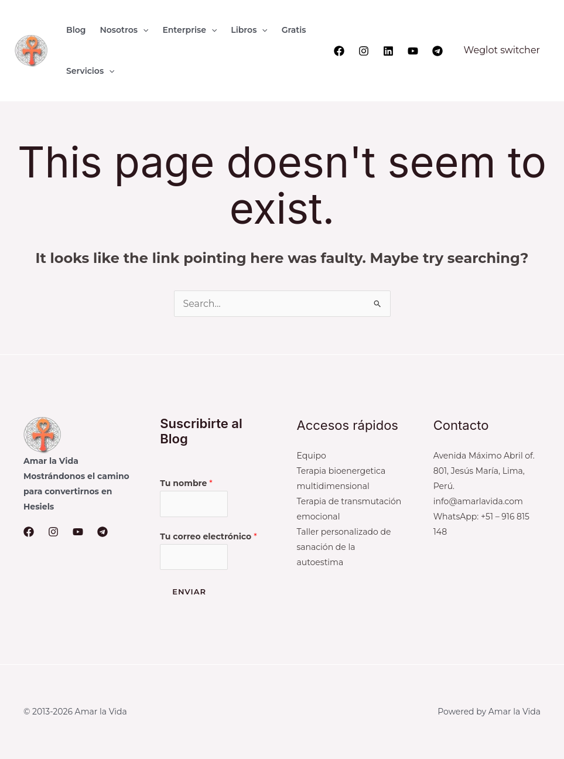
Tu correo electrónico (208, 536)
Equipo (311, 455)
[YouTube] (413, 51)
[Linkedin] (388, 51)
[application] (143, 29)
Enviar (189, 592)
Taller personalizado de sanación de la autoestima (344, 546)
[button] (124, 29)
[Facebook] (339, 51)
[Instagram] (363, 51)
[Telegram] (437, 51)
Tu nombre (186, 483)
